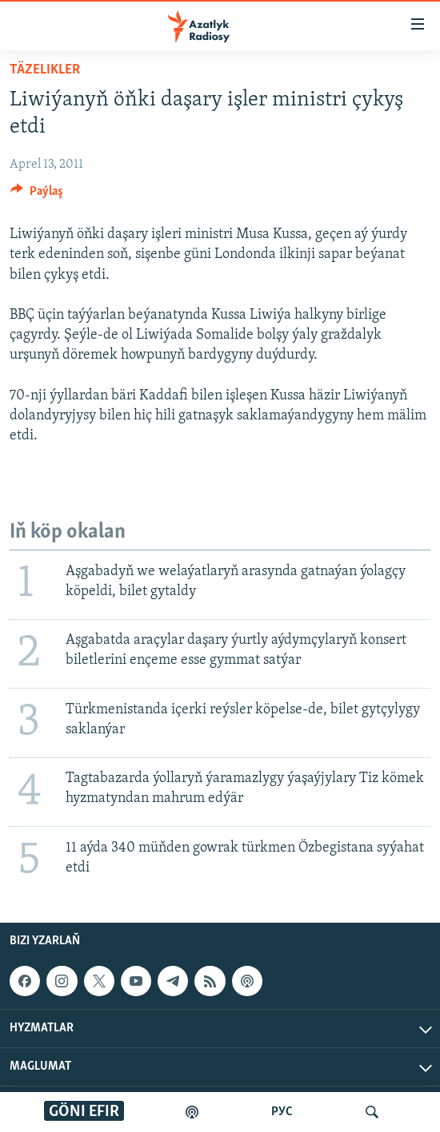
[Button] (36, 195)
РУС (282, 1112)
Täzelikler (45, 69)
